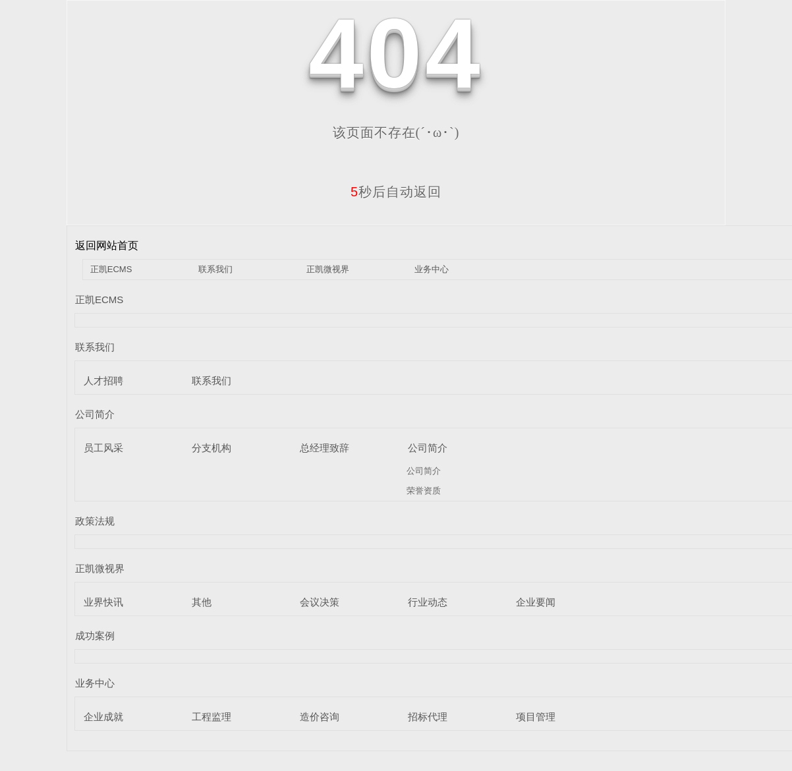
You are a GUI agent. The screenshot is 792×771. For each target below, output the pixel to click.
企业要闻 (535, 602)
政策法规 (95, 521)
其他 (202, 602)
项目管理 (535, 716)
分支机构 (211, 447)
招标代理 (427, 716)
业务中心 (431, 269)
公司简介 (95, 414)
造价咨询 (319, 716)
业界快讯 (103, 602)
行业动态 (427, 602)
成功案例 (95, 635)
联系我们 (215, 269)
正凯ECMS (111, 269)
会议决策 (319, 602)
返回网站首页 (106, 245)
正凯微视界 (327, 269)
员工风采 (103, 447)
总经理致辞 (324, 447)
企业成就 (103, 716)
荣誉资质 (424, 491)
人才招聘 (103, 380)
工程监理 (211, 716)
